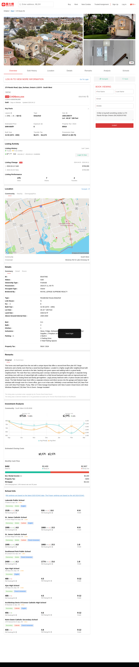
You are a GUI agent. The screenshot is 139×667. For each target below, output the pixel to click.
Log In (124, 4)
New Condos (86, 4)
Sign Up (115, 4)
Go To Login (84, 79)
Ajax (12, 11)
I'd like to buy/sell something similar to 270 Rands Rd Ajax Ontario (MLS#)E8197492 (114, 115)
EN (133, 4)
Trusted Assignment (101, 4)
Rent (76, 4)
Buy (69, 4)
